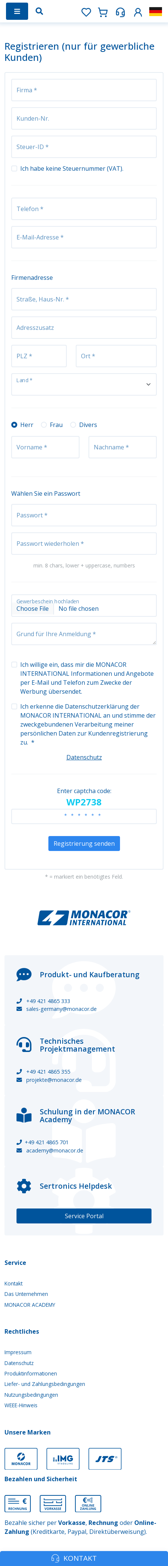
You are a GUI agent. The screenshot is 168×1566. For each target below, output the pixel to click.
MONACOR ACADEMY (29, 1304)
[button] (138, 11)
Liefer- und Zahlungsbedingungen (44, 1383)
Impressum (18, 1352)
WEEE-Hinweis (21, 1405)
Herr (26, 425)
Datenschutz (84, 757)
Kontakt (13, 1283)
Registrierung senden (84, 843)
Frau (56, 425)
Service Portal (84, 1216)
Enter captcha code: (84, 797)
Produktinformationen (30, 1373)
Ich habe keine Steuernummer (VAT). (71, 168)
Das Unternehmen (26, 1293)
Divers (88, 425)
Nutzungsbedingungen (31, 1394)
